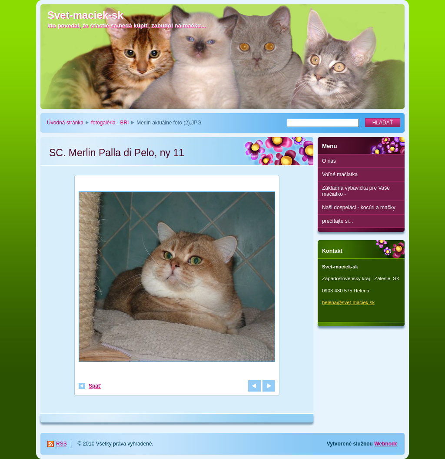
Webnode (386, 444)
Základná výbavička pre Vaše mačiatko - (356, 191)
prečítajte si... (337, 221)
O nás (329, 161)
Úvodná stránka (65, 123)
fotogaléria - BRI (110, 123)
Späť (95, 386)
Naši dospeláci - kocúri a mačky (358, 207)
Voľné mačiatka (340, 174)
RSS (61, 444)
